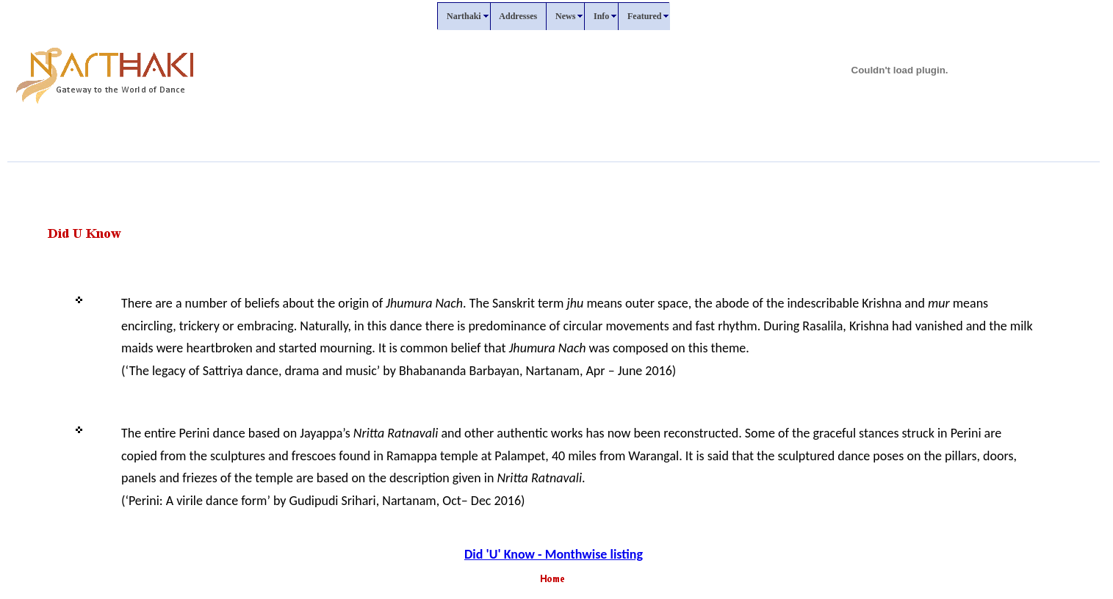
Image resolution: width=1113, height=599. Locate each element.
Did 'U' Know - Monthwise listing (553, 554)
